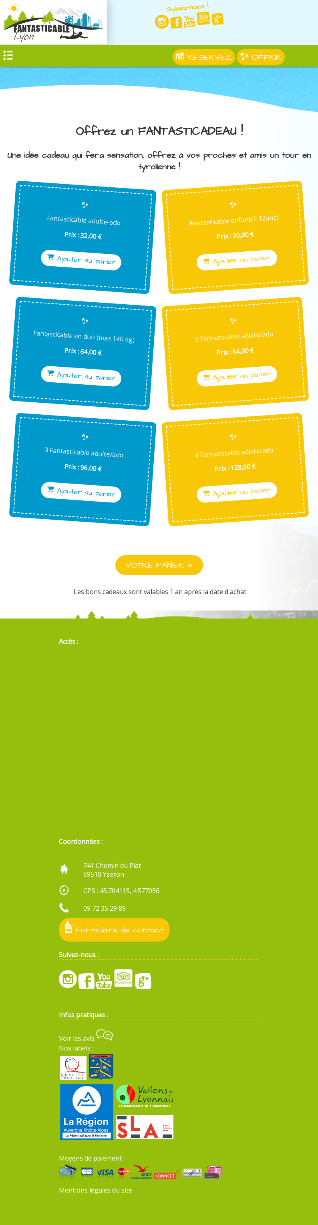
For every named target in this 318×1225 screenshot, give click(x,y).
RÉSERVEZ (204, 58)
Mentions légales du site (95, 1190)
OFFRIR (261, 58)
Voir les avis (86, 1038)
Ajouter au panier (82, 260)
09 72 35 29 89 (104, 908)
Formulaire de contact (114, 928)
